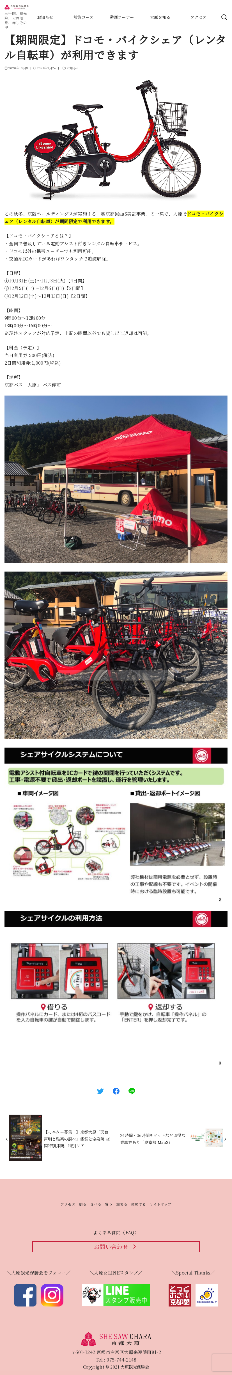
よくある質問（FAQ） (116, 1232)
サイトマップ (160, 1204)
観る (83, 1204)
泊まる (121, 1204)
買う (108, 1204)
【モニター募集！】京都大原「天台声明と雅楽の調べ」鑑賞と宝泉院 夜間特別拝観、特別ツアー (77, 1138)
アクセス (67, 1204)
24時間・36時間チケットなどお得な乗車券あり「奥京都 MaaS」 (152, 1138)
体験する (138, 1204)
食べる (95, 1204)
